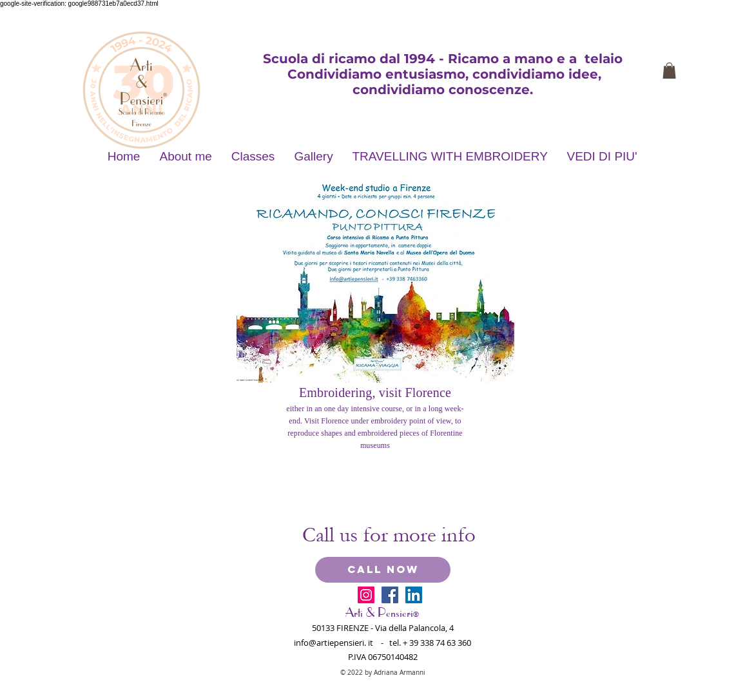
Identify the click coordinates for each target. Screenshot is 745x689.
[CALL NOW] (382, 570)
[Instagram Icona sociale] (366, 595)
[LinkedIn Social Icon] (413, 595)
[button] (669, 71)
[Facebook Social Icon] (390, 595)
